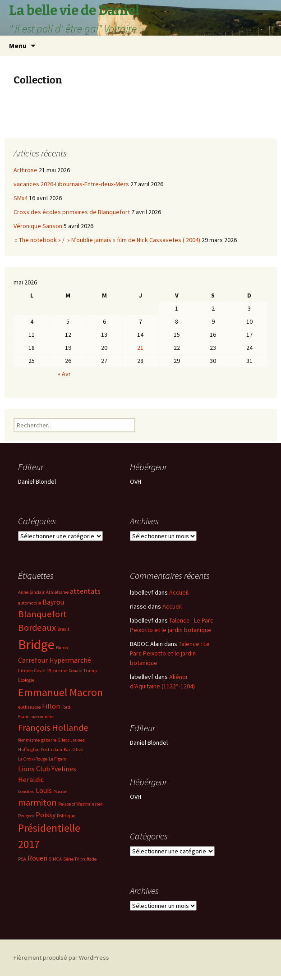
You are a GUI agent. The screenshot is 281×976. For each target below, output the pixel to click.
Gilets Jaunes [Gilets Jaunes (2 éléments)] (71, 740)
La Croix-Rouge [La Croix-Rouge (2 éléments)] (32, 759)
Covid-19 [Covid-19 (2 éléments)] (42, 671)
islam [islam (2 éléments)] (56, 749)
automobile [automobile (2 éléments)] (29, 603)
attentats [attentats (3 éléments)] (85, 591)
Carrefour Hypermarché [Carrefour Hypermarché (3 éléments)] (54, 659)
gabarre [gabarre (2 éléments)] (48, 740)
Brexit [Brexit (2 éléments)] (63, 629)
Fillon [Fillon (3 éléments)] (51, 705)
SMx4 (21, 198)
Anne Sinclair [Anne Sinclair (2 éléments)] (31, 592)
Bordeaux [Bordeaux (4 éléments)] (37, 627)
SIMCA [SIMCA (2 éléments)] (55, 859)
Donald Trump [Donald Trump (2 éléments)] (83, 671)
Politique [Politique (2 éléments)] (66, 816)
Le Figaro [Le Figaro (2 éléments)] (57, 759)
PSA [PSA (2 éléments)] (22, 859)
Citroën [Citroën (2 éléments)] (25, 671)
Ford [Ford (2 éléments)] (65, 707)
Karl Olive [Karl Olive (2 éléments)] (73, 749)
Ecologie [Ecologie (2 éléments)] (26, 680)
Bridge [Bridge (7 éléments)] (36, 644)
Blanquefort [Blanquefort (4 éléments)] (42, 614)
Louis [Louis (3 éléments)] (44, 790)
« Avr (64, 374)
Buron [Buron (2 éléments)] (62, 648)
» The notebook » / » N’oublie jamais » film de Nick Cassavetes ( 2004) (107, 240)
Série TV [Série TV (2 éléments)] (71, 859)
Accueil (179, 592)
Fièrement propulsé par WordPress (61, 957)
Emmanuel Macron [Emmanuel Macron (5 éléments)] (60, 692)
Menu (18, 45)
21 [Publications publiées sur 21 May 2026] (140, 348)
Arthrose (25, 170)
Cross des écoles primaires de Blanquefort (72, 212)
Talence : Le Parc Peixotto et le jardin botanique (170, 653)
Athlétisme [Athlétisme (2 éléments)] (57, 592)
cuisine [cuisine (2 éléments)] (60, 671)
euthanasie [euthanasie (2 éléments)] (29, 707)
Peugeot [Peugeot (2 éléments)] (26, 816)
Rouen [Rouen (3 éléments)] (37, 857)
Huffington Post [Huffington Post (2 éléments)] (34, 749)
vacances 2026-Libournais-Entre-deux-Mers (71, 184)
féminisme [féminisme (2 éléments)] (29, 740)
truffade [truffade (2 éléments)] (88, 859)
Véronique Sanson (38, 226)
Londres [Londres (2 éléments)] (26, 791)
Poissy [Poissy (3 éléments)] (45, 814)
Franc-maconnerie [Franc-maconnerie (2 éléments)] (36, 716)
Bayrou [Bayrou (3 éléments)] (53, 601)
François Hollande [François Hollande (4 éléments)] (53, 727)
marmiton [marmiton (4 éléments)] (37, 802)
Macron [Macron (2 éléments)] (60, 791)
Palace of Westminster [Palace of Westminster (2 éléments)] (80, 804)
